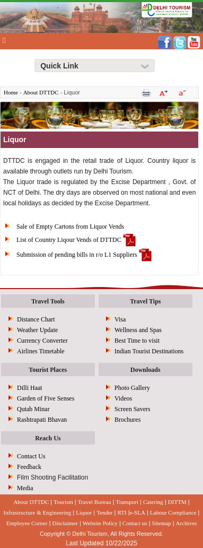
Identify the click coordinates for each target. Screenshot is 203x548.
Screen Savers (132, 409)
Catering (153, 502)
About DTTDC (41, 92)
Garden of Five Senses (45, 398)
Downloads (145, 369)
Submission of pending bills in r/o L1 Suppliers (76, 254)
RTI (122, 512)
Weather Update (37, 330)
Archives (186, 523)
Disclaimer (65, 523)
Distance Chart (36, 319)
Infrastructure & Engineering (38, 512)
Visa (120, 319)
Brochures (127, 419)
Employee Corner (27, 523)
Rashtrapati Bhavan (42, 419)
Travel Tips (145, 301)
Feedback (29, 467)
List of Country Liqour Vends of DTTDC (68, 239)
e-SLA (137, 512)
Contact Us (31, 456)
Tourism (63, 502)
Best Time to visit (137, 340)
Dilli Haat (29, 388)
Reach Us (47, 438)
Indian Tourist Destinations (148, 351)
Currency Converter (42, 340)
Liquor (84, 512)
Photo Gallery (132, 388)
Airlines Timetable (41, 351)
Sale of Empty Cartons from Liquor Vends (70, 226)
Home (11, 92)
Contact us (134, 523)
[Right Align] (94, 65)
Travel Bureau (94, 502)
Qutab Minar (33, 409)
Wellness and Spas (138, 330)
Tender (104, 512)
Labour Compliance (173, 512)
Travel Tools (48, 301)
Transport (127, 502)
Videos (123, 398)
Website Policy (100, 523)
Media (25, 488)
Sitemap (161, 523)
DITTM (177, 502)
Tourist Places (48, 369)
